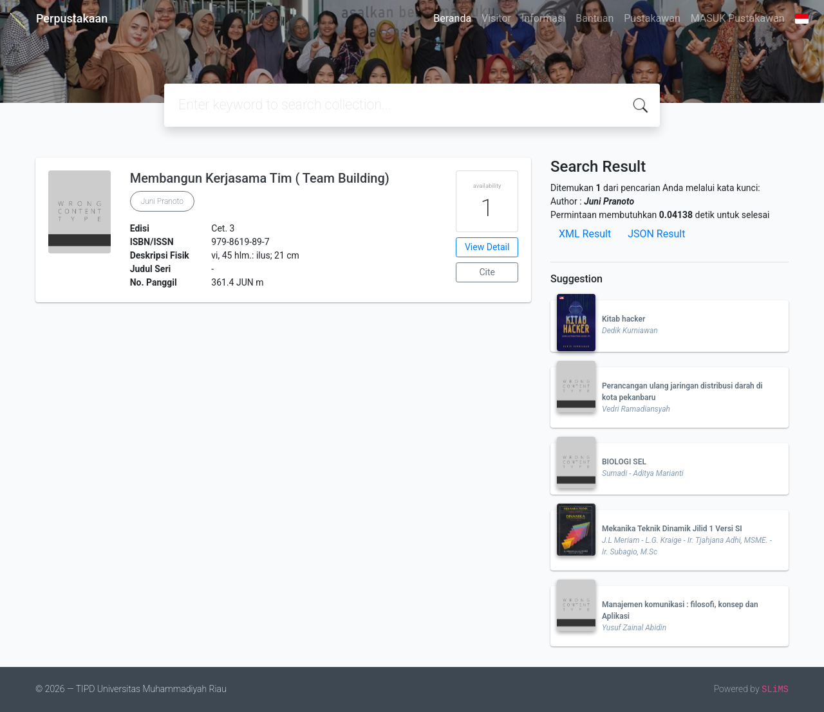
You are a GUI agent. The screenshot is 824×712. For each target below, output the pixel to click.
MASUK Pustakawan (738, 18)
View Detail (487, 247)
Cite (487, 272)
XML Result (585, 234)
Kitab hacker (623, 319)
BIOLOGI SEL (624, 461)
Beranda (452, 18)
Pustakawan (652, 18)
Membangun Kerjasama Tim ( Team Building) (259, 178)
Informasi (543, 18)
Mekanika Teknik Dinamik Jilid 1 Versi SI (672, 528)
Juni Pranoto (162, 201)
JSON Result (656, 234)
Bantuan (594, 18)
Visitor (496, 18)
